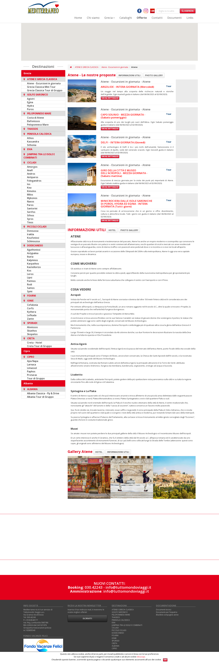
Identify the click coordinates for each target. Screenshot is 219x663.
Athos (30, 138)
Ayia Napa (32, 361)
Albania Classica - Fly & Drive (43, 393)
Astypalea (32, 253)
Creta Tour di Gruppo (39, 346)
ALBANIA (115, 646)
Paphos (31, 371)
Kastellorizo (34, 267)
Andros (31, 173)
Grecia (109, 17)
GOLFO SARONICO (120, 612)
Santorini (32, 208)
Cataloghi (125, 17)
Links (190, 17)
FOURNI (115, 635)
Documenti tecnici (163, 609)
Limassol (32, 368)
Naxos (30, 201)
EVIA (113, 622)
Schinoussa (33, 241)
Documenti (174, 17)
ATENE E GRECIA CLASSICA (86, 67)
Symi (29, 291)
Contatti (157, 17)
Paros (30, 205)
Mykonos (32, 198)
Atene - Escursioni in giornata (44, 83)
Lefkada (31, 315)
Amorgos (32, 166)
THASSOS (116, 617)
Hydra (30, 105)
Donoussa (32, 230)
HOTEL (112, 230)
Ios (28, 184)
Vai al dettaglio (110, 98)
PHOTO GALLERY (154, 75)
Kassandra (33, 141)
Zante (30, 318)
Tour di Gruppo (36, 378)
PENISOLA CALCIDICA (121, 620)
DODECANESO (118, 633)
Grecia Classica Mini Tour (41, 87)
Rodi (29, 284)
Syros (30, 219)
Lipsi (29, 277)
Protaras (32, 375)
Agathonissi (33, 249)
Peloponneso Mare (38, 124)
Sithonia (31, 145)
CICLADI (115, 627)
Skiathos (32, 330)
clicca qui (141, 656)
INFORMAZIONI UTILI (129, 75)
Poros (30, 109)
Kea (29, 187)
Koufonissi (33, 237)
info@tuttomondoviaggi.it (128, 587)
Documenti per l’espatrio (166, 612)
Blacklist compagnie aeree (167, 614)
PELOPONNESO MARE (121, 614)
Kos (29, 270)
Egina (30, 102)
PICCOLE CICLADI (119, 630)
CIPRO (114, 648)
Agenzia (188, 10)
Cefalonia (32, 304)
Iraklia (30, 234)
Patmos (31, 281)
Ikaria (30, 256)
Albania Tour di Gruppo (40, 396)
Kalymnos (32, 260)
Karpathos (33, 263)
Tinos (30, 222)
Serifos (31, 212)
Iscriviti (87, 618)
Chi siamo (93, 17)
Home (78, 17)
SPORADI (115, 640)
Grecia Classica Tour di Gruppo (44, 90)
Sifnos (30, 215)
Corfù (30, 308)
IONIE (114, 638)
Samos (31, 288)
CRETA (114, 643)
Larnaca (31, 364)
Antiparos (32, 177)
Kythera (31, 311)
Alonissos (32, 327)
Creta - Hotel (34, 342)
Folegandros (34, 180)
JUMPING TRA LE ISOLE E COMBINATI (127, 625)
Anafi (30, 170)
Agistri (31, 98)
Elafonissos (33, 121)
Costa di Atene (35, 117)
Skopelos (32, 334)
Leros (30, 274)
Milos (30, 194)
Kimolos (31, 191)
